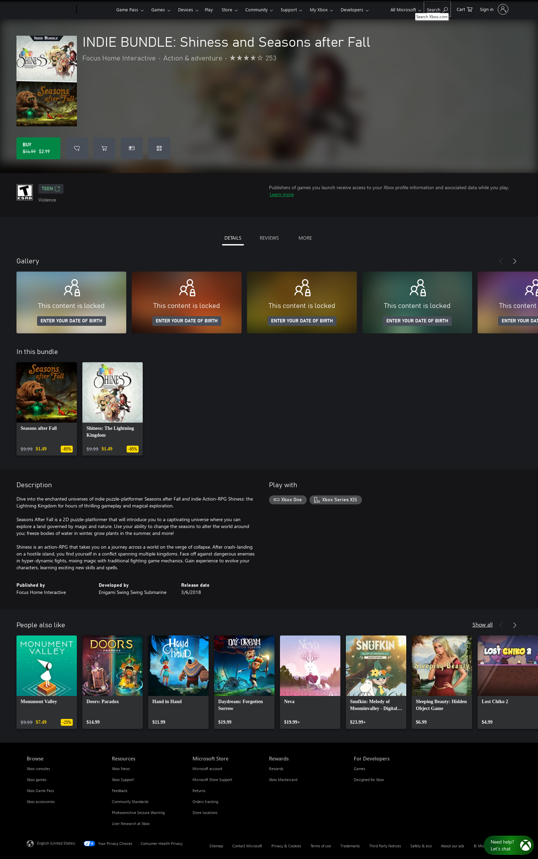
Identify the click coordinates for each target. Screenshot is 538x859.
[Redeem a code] (159, 148)
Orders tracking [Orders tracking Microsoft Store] (205, 801)
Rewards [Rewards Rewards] (276, 768)
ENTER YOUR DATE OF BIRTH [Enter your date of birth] (71, 321)
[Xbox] (95, 9)
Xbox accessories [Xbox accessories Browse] (41, 801)
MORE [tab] (305, 237)
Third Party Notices (385, 846)
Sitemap (216, 846)
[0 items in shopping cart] (464, 9)
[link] (46, 409)
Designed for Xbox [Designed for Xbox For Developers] (369, 779)
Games (158, 9)
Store (227, 9)
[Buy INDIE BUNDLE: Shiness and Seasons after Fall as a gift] (132, 148)
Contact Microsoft (247, 846)
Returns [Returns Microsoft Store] (199, 790)
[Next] (515, 261)
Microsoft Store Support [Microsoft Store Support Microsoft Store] (212, 779)
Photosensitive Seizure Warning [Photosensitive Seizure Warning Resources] (138, 812)
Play (209, 9)
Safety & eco (421, 846)
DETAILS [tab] (232, 237)
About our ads (452, 846)
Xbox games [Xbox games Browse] (37, 779)
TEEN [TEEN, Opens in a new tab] (51, 189)
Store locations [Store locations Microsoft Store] (205, 812)
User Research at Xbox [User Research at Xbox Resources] (131, 823)
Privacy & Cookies (286, 846)
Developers (352, 9)
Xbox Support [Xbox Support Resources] (123, 779)
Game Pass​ (127, 9)
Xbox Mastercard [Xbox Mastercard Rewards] (283, 779)
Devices (185, 9)
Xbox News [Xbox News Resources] (121, 768)
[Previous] (501, 261)
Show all (482, 624)
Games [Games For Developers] (359, 768)
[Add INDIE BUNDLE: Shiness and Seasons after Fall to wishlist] (77, 148)
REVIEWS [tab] (269, 237)
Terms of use (321, 846)
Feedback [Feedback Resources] (119, 790)
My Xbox (319, 9)
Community (256, 9)
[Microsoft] (50, 9)
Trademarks (350, 846)
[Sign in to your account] (493, 9)
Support (289, 9)
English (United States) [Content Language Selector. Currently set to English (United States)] (56, 843)
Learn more (282, 194)
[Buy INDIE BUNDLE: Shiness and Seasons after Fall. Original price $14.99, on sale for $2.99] (38, 148)
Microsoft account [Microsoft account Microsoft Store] (207, 768)
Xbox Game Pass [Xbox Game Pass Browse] (40, 790)
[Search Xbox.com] (437, 8)
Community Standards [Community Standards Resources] (130, 801)
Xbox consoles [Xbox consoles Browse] (38, 768)
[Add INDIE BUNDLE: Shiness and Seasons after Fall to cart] (104, 148)
